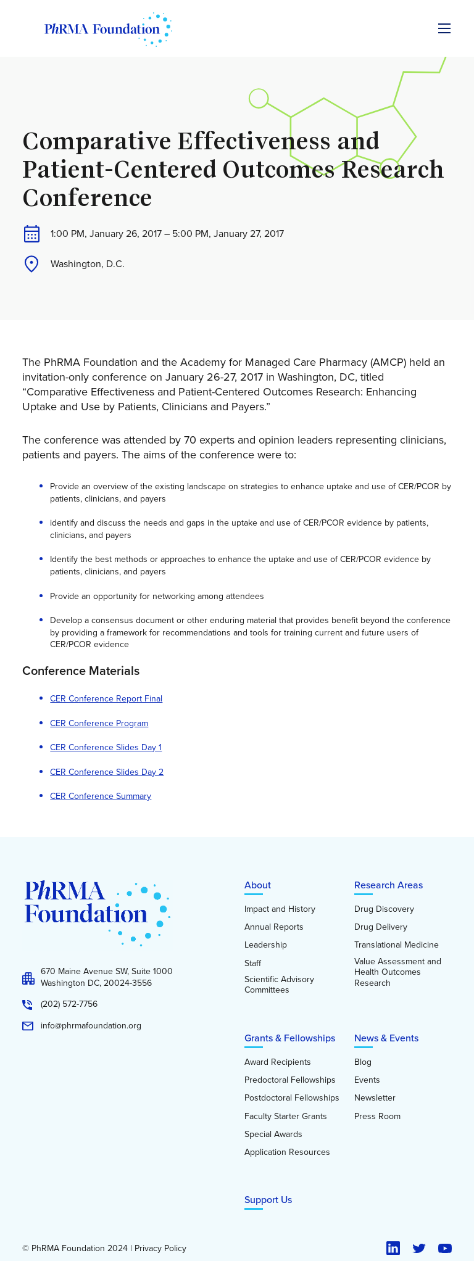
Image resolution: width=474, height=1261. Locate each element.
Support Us (268, 1199)
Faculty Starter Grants (285, 1116)
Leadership (265, 945)
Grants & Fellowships (289, 1037)
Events (367, 1080)
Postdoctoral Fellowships (291, 1098)
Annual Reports (274, 927)
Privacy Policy (160, 1248)
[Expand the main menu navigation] (444, 28)
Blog (363, 1062)
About (257, 884)
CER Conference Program (99, 723)
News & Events (386, 1037)
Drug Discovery (384, 909)
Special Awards (273, 1134)
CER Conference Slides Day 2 (107, 772)
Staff (252, 963)
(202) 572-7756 (69, 1004)
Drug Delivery (380, 927)
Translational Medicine (396, 945)
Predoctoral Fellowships (290, 1080)
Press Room (377, 1116)
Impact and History (279, 909)
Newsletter (375, 1098)
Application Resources (287, 1152)
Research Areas (388, 884)
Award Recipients (277, 1062)
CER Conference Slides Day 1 (106, 747)
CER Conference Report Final (106, 698)
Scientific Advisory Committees (279, 985)
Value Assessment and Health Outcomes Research (397, 972)
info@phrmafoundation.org (91, 1026)
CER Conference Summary (100, 796)
